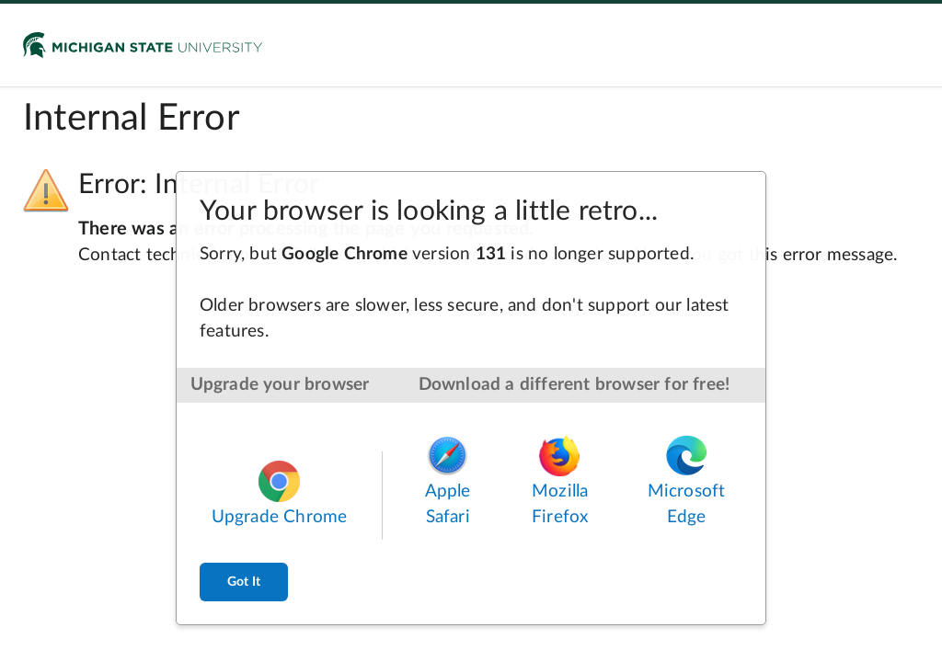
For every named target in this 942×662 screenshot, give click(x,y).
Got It (243, 582)
